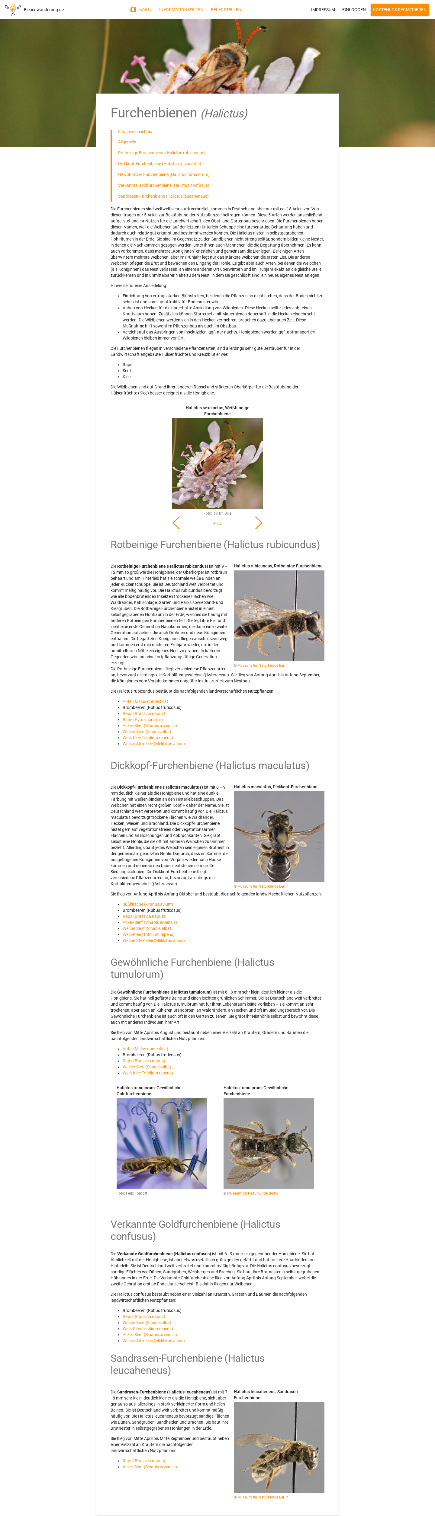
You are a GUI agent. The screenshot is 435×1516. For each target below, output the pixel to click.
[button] (259, 523)
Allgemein (127, 141)
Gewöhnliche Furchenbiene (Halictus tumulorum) (164, 174)
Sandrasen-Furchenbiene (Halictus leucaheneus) (163, 196)
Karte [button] (141, 9)
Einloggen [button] (354, 9)
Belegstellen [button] (226, 9)
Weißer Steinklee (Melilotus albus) (154, 743)
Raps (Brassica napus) (144, 713)
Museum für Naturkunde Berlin (262, 665)
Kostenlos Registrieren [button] (400, 9)
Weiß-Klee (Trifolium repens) (149, 934)
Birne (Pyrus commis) (143, 719)
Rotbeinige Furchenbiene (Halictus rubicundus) (162, 152)
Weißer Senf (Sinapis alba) (147, 731)
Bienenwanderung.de (44, 9)
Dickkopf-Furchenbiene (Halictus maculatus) (159, 163)
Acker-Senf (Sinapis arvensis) (150, 725)
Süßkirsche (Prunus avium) (148, 904)
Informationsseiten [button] (181, 9)
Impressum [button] (323, 9)
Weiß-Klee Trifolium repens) (148, 737)
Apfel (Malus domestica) (145, 701)
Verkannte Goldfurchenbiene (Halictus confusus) (163, 185)
